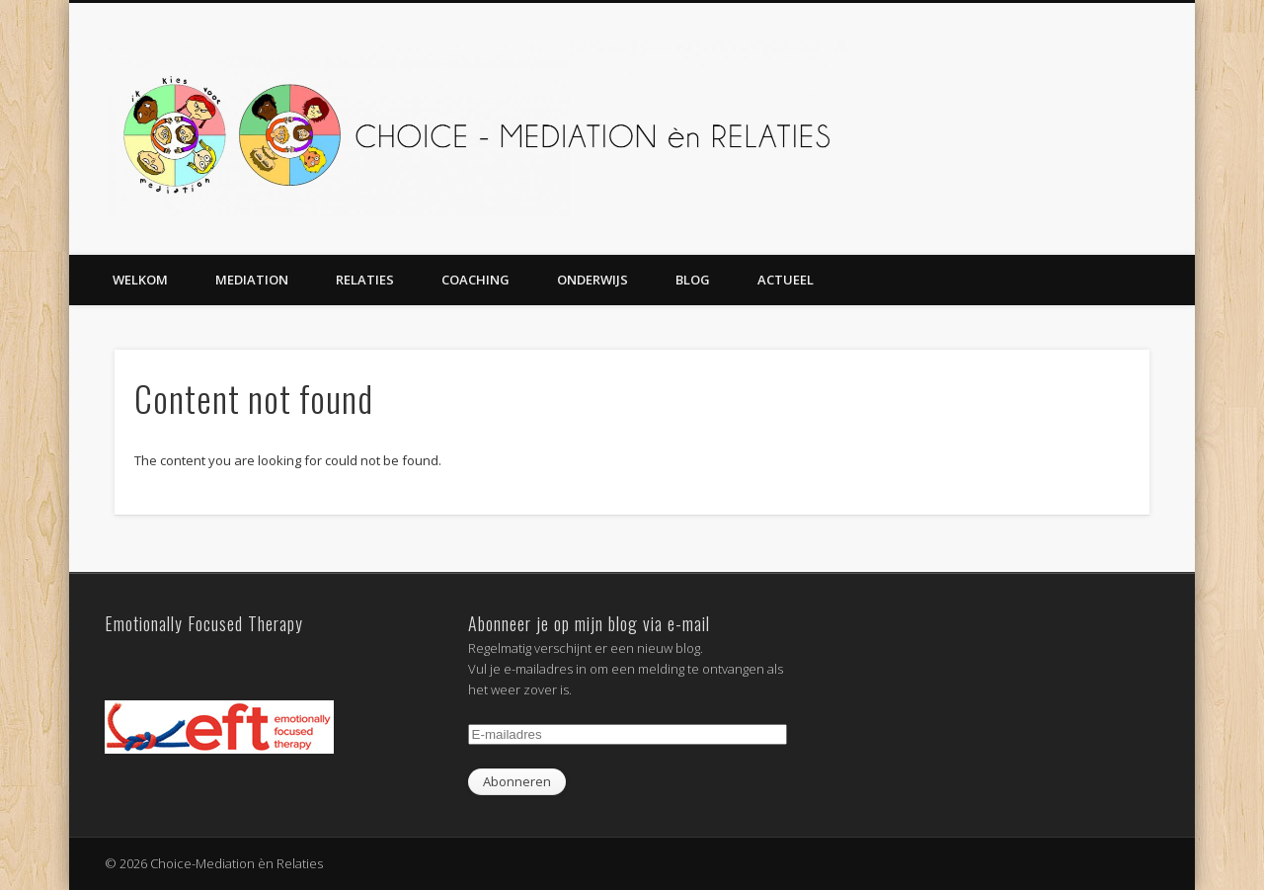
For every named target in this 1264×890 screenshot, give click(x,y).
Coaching (475, 279)
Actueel (785, 279)
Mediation (251, 279)
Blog (692, 279)
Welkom (140, 279)
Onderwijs (592, 279)
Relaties (365, 279)
